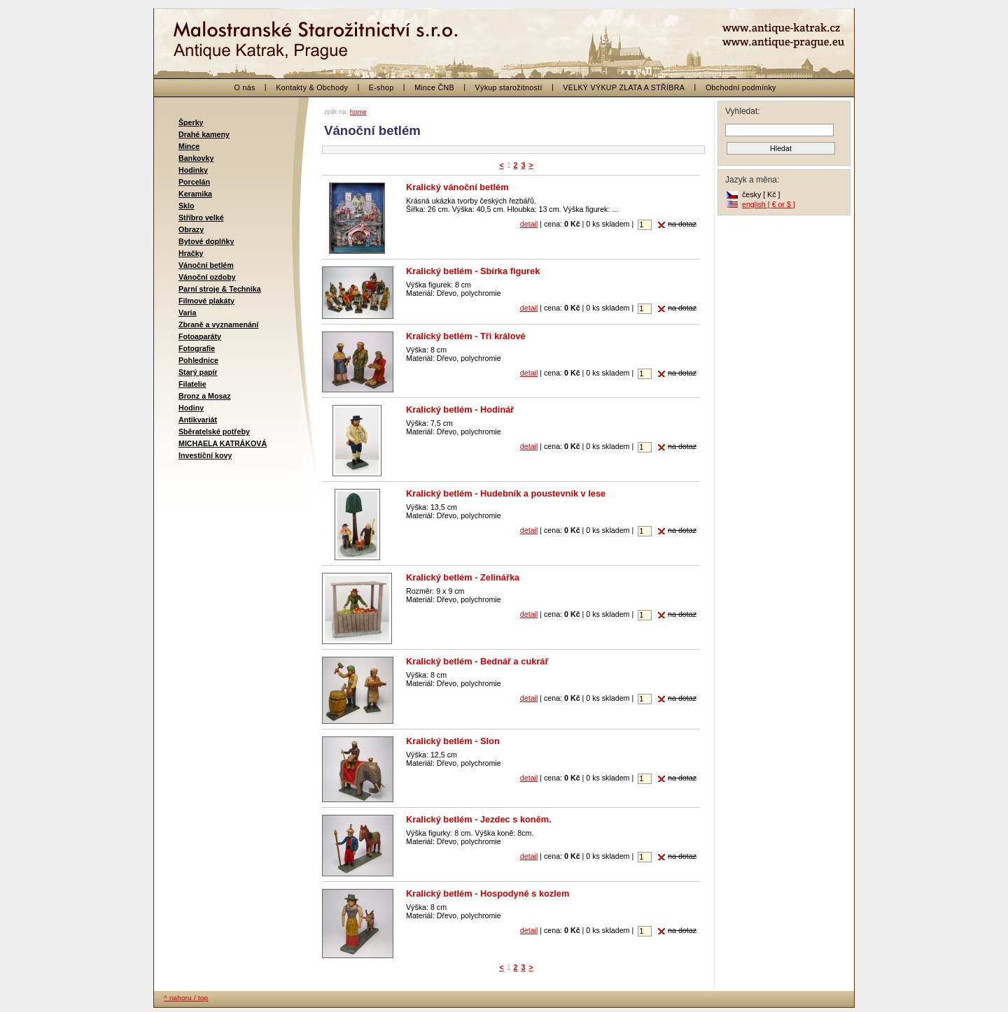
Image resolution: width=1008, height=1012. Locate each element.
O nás (244, 87)
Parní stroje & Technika (219, 289)
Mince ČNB (434, 87)
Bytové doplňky (206, 241)
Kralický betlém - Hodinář (460, 409)
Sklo (186, 205)
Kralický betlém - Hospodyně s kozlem (487, 893)
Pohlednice (198, 360)
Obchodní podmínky (741, 87)
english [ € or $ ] (768, 204)
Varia (187, 312)
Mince (189, 146)
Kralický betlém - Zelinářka (462, 577)
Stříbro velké (201, 217)
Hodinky (193, 170)
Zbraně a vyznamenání (218, 324)
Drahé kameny (204, 134)
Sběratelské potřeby (214, 431)
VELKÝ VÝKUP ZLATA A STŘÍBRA (624, 87)
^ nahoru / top (186, 998)
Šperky (191, 122)
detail (529, 224)
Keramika (195, 194)
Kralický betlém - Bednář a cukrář (477, 661)
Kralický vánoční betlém (457, 187)
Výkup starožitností (508, 87)
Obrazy (191, 229)
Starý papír (198, 372)
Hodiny (191, 408)
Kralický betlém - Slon (453, 741)
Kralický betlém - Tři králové (466, 336)
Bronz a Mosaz (204, 396)
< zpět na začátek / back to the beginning (245, 35)
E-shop (381, 87)
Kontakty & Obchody (312, 87)
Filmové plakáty (206, 301)
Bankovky (196, 158)
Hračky (191, 253)
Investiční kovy (205, 455)
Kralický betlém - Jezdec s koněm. (479, 819)
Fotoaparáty (199, 336)
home (358, 111)
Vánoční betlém (206, 265)
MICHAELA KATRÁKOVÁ (222, 443)
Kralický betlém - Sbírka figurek (473, 271)
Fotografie (196, 348)
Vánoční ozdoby (207, 277)
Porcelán (194, 182)
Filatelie (192, 384)
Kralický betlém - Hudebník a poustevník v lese (506, 493)
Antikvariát (197, 419)
